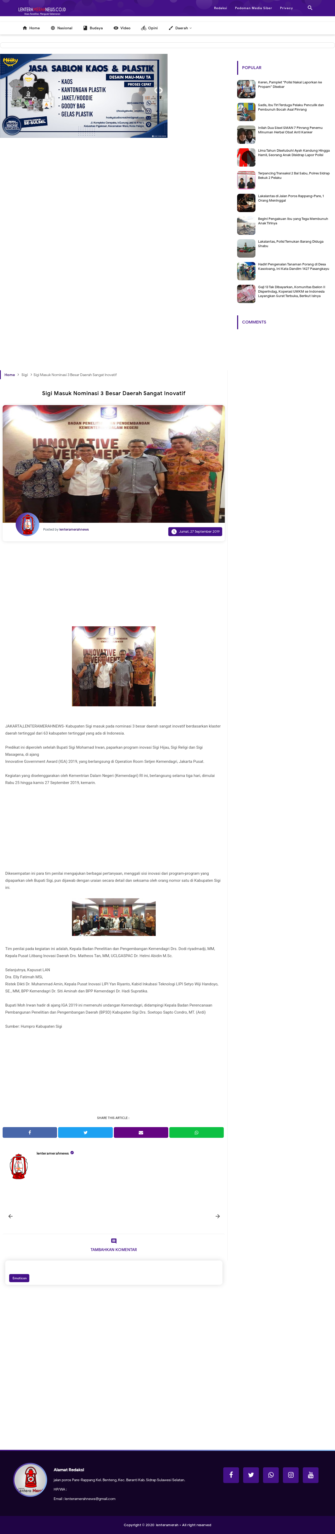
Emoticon (19, 1278)
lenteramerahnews (53, 1153)
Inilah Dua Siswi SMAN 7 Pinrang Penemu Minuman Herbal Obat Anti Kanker (290, 130)
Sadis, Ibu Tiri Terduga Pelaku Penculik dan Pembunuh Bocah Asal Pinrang (291, 107)
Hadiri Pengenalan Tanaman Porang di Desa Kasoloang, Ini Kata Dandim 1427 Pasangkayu (293, 266)
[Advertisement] (114, 218)
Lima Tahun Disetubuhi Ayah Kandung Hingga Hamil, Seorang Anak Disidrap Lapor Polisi (294, 152)
